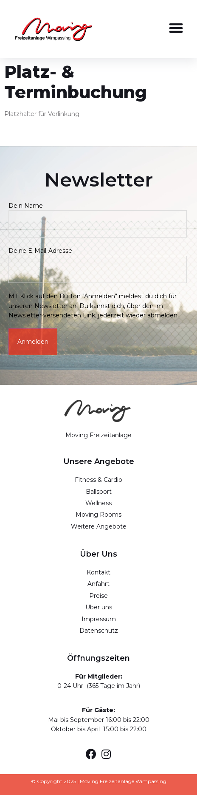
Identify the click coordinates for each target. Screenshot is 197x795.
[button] (176, 28)
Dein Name (97, 215)
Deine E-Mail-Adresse (97, 260)
